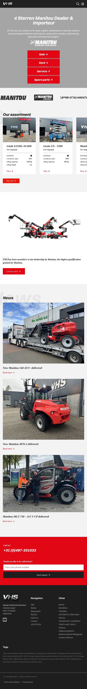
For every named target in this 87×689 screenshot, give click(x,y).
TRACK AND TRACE (67, 624)
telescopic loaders (53, 659)
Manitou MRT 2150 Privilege (73, 656)
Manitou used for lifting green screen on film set (70, 636)
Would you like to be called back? (17, 561)
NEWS (61, 604)
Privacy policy (28, 682)
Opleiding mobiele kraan (67, 653)
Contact (34, 621)
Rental (33, 608)
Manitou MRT (52, 653)
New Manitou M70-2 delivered (20, 444)
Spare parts (36, 611)
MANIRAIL (63, 608)
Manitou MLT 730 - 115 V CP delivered (26, 516)
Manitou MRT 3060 (10, 659)
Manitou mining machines (21, 662)
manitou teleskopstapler (43, 656)
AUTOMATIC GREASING (69, 614)
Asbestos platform (66, 631)
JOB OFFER (36, 624)
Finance (62, 627)
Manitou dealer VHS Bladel (27, 659)
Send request (43, 575)
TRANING (63, 611)
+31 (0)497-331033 (19, 550)
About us (34, 618)
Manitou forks (58, 656)
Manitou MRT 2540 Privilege (23, 656)
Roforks (34, 614)
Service (62, 618)
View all (11, 180)
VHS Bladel (41, 659)
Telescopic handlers (10, 653)
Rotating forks (42, 653)
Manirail (10, 656)
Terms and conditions (12, 682)
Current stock (13, 271)
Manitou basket (24, 653)
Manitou (33, 653)
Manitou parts (37, 662)
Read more (9, 372)
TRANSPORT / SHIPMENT (70, 621)
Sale (32, 604)
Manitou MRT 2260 (67, 659)
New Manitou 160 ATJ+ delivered (22, 367)
